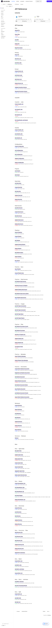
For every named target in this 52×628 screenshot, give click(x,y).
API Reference (10, 4)
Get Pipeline (17, 240)
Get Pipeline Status (19, 252)
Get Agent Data (18, 450)
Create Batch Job (18, 561)
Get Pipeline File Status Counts (21, 326)
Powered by (47, 615)
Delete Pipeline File (19, 342)
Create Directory (18, 508)
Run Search (17, 260)
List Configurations (19, 150)
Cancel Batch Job (18, 573)
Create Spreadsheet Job (20, 483)
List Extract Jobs (18, 75)
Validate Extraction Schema (21, 87)
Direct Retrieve (18, 429)
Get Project (17, 174)
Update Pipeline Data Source (21, 289)
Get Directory (18, 516)
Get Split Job (17, 602)
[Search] (39, 1)
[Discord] (3, 625)
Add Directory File (18, 532)
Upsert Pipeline (18, 256)
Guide (4, 4)
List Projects (17, 170)
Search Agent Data (19, 466)
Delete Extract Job (19, 83)
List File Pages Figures (19, 318)
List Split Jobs (18, 598)
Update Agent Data (19, 454)
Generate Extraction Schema (21, 91)
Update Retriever (18, 421)
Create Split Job (18, 594)
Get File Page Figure (19, 314)
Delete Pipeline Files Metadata (21, 360)
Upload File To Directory (20, 552)
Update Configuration (19, 158)
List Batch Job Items (19, 581)
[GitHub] (2, 625)
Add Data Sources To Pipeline (21, 285)
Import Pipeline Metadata (20, 356)
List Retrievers (18, 413)
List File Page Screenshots (20, 306)
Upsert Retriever (18, 409)
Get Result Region (18, 495)
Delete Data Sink (18, 199)
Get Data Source (18, 215)
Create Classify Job (19, 104)
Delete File (17, 43)
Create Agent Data (19, 462)
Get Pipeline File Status (20, 330)
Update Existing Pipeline (20, 244)
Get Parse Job (18, 58)
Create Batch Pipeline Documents (22, 368)
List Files (17, 39)
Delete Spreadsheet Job (20, 499)
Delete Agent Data (19, 458)
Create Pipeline (18, 236)
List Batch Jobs (18, 565)
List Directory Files (19, 536)
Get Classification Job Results (21, 120)
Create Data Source (19, 211)
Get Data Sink (18, 191)
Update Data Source (19, 219)
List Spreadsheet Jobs (19, 487)
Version (7, 6)
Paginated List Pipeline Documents (22, 372)
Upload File (17, 30)
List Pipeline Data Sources (20, 281)
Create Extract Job (19, 71)
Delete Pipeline (18, 248)
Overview (21, 4)
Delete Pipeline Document (20, 380)
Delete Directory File (19, 548)
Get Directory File (18, 540)
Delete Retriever (18, 425)
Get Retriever (17, 417)
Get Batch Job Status (19, 569)
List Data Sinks (18, 183)
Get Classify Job (18, 114)
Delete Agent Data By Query (21, 475)
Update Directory (18, 520)
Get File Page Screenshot (20, 310)
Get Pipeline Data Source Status (22, 293)
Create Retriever (18, 405)
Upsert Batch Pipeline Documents (22, 397)
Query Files (17, 34)
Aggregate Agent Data (19, 471)
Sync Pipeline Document (20, 389)
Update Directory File (19, 544)
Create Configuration (19, 146)
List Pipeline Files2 (19, 346)
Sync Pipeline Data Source (20, 297)
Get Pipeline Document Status (21, 385)
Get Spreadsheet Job (19, 491)
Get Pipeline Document (20, 376)
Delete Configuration (19, 162)
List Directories (18, 512)
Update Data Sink (18, 195)
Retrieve (16, 438)
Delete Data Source (19, 224)
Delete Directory (18, 524)
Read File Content (18, 47)
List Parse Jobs (18, 62)
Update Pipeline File (19, 338)
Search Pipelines (18, 232)
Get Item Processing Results (21, 585)
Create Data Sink (18, 187)
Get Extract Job (18, 79)
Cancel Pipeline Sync (19, 273)
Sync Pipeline (18, 269)
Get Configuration (18, 154)
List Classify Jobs (18, 109)
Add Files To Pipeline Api (20, 334)
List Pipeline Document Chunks (21, 393)
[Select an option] (45, 1)
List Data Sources (18, 207)
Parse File (17, 54)
